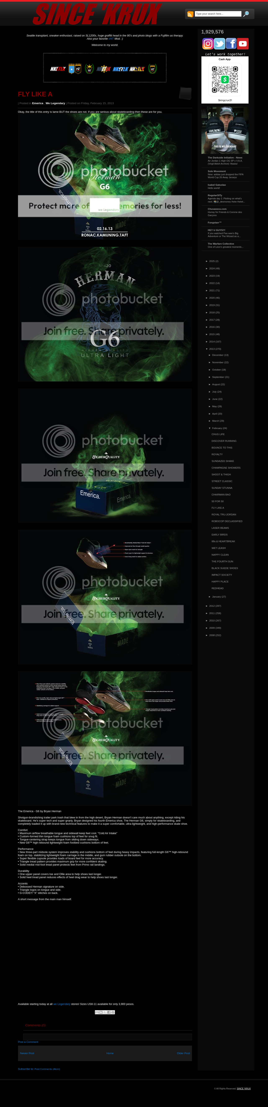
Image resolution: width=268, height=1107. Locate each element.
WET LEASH (219, 548)
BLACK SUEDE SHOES (225, 568)
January (216, 596)
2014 (212, 341)
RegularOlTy (215, 195)
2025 (212, 261)
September (218, 377)
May (214, 406)
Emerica (37, 103)
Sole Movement (217, 171)
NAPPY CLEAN (220, 554)
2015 (212, 334)
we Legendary (55, 103)
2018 (212, 312)
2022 (212, 283)
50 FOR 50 (218, 501)
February (217, 428)
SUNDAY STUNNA (222, 487)
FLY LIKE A (35, 94)
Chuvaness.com (217, 208)
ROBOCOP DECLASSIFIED (227, 521)
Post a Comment (28, 1041)
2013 (212, 348)
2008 (212, 635)
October (216, 369)
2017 (212, 319)
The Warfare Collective (221, 243)
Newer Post (27, 1053)
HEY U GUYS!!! (216, 230)
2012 (212, 605)
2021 (212, 290)
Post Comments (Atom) (47, 1069)
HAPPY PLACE (220, 581)
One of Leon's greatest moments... (226, 247)
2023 (212, 275)
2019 (212, 305)
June (215, 399)
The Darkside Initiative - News (225, 157)
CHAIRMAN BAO (221, 494)
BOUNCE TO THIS (222, 447)
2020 (212, 297)
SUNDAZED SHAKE (223, 461)
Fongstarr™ (215, 222)
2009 (212, 627)
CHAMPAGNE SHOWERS (226, 467)
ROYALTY (217, 454)
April (214, 413)
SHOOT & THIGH (221, 474)
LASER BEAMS (220, 527)
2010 (212, 620)
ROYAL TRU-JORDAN (224, 514)
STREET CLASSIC (222, 481)
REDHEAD (218, 588)
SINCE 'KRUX (244, 1088)
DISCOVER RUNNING (224, 440)
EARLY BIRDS (220, 534)
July (214, 391)
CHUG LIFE (218, 434)
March (215, 420)
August (216, 384)
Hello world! (214, 188)
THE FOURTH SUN (222, 561)
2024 (212, 268)
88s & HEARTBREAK (223, 541)
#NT (111, 38)
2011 (212, 613)
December (218, 355)
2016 (212, 326)
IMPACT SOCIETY (222, 574)
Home (110, 1053)
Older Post (183, 1053)
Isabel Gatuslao (217, 184)
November (218, 362)
